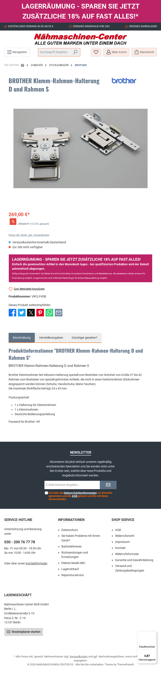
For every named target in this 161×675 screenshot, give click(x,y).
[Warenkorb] (144, 52)
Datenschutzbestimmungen (80, 492)
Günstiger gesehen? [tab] (84, 337)
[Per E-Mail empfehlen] (58, 312)
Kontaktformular (36, 563)
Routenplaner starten (23, 631)
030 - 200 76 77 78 (19, 542)
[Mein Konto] (116, 52)
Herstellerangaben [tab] (51, 337)
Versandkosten (79, 656)
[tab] (22, 338)
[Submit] (108, 485)
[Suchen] (75, 52)
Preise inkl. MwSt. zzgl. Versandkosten (29, 235)
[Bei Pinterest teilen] (40, 312)
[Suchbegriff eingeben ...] (54, 52)
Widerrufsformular (127, 554)
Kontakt (120, 548)
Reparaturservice (72, 575)
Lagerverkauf (70, 569)
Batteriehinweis (71, 546)
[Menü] (17, 52)
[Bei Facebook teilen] (12, 312)
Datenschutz (69, 530)
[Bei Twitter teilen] (21, 312)
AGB (74, 496)
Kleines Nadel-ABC (73, 563)
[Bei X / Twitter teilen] (31, 312)
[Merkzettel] (96, 52)
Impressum (122, 542)
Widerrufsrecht (124, 536)
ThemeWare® (125, 664)
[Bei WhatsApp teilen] (49, 312)
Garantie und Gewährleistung (134, 560)
